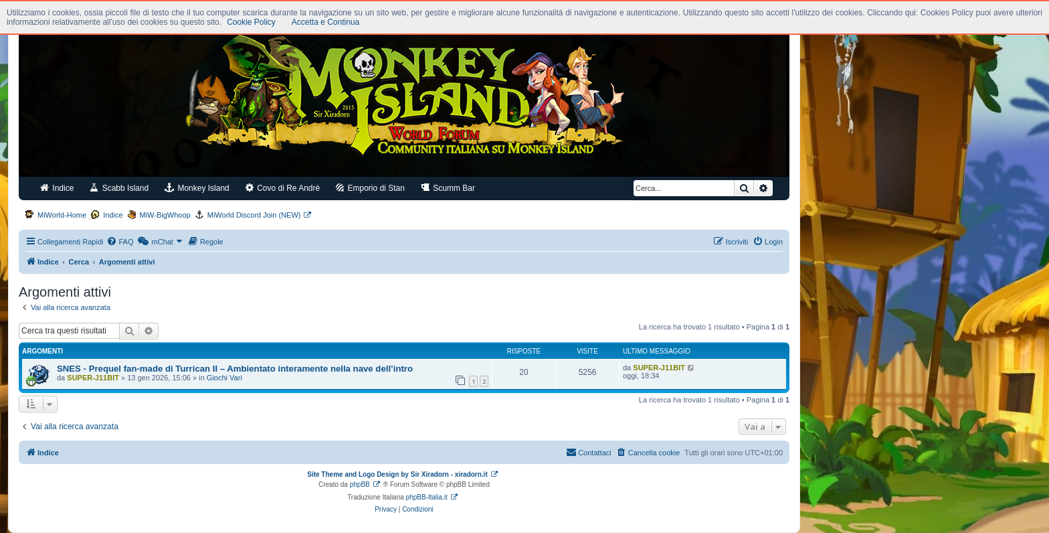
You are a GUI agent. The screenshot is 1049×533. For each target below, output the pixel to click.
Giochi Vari (224, 378)
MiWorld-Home (61, 215)
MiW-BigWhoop (165, 215)
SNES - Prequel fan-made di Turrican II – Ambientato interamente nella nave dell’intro (235, 369)
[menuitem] (119, 242)
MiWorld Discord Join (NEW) (254, 215)
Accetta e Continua (325, 22)
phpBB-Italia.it (427, 497)
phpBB (360, 484)
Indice (57, 188)
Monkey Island (197, 188)
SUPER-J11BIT (93, 378)
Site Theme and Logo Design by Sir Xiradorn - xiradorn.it (397, 474)
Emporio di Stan (370, 188)
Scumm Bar (448, 188)
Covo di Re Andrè (283, 188)
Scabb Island (119, 188)
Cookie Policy (251, 22)
